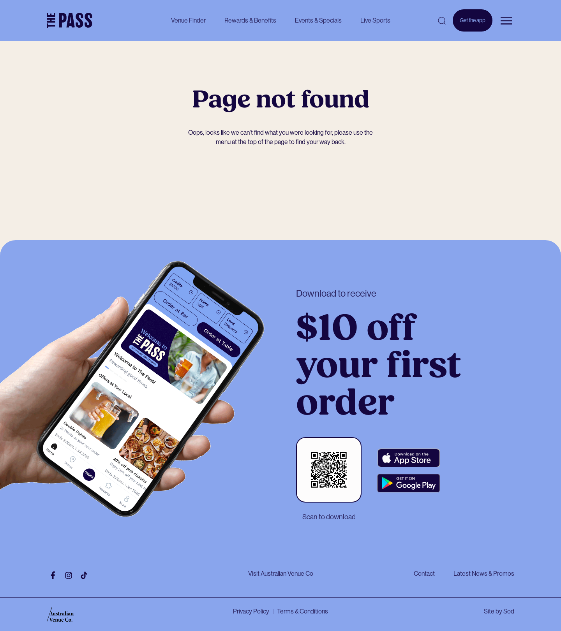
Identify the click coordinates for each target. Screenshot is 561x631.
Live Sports (375, 20)
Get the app (472, 24)
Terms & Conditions (302, 611)
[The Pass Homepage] (69, 20)
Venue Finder (188, 20)
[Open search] (441, 20)
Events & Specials (318, 20)
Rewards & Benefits (250, 20)
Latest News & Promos (483, 573)
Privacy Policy (251, 611)
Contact (424, 573)
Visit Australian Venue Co (280, 573)
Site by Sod (499, 611)
